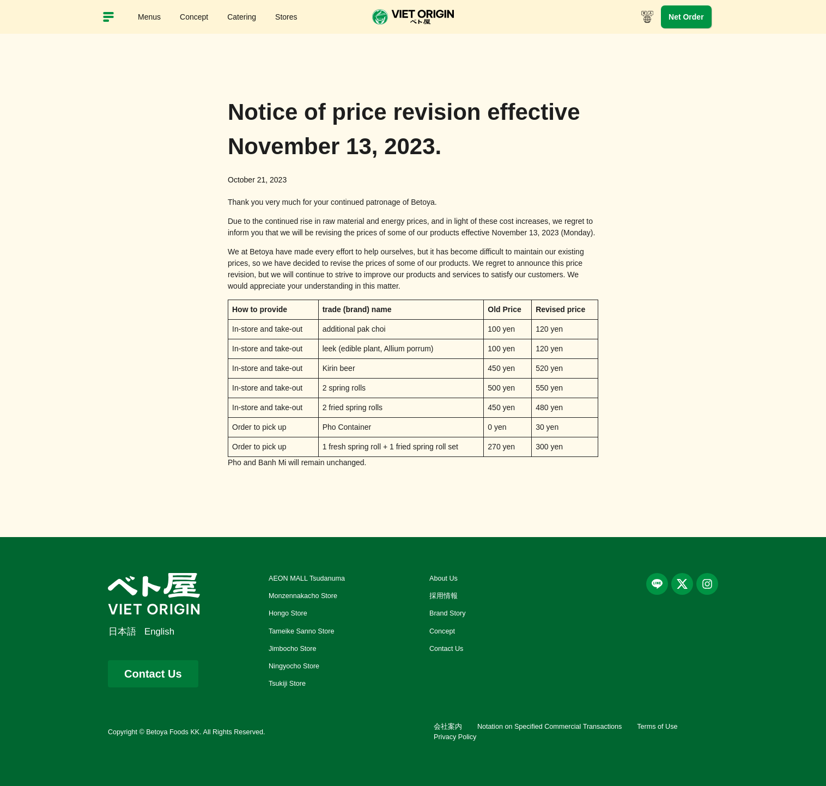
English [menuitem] (159, 631)
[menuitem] (126, 632)
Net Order (686, 17)
